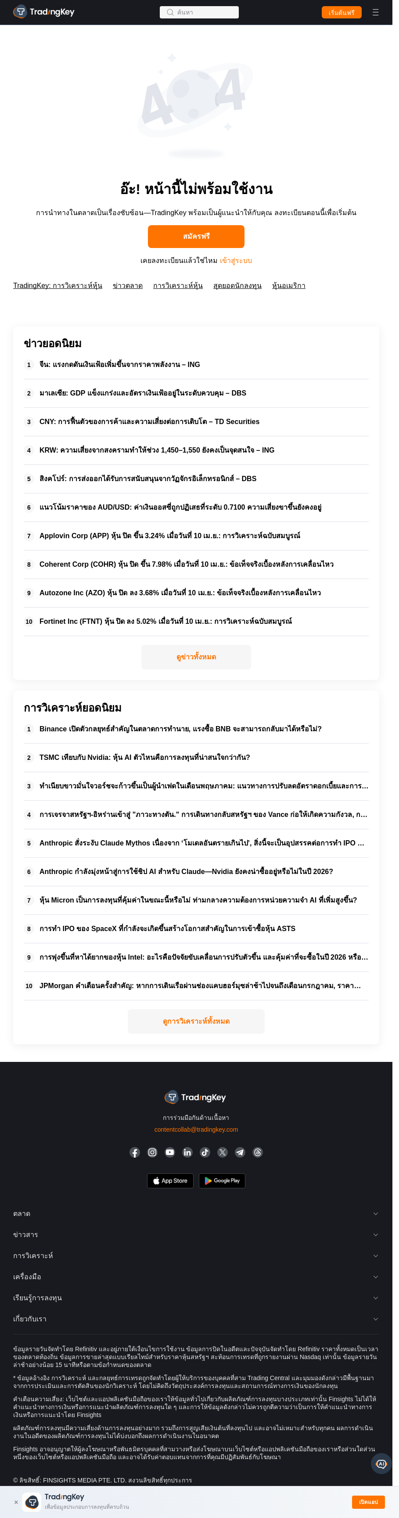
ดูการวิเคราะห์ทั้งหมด (196, 1021)
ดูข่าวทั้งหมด (196, 657)
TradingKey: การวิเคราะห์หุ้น (57, 285)
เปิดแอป (368, 1502)
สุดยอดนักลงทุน (237, 285)
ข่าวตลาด (128, 285)
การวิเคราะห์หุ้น (178, 285)
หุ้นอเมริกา (289, 285)
